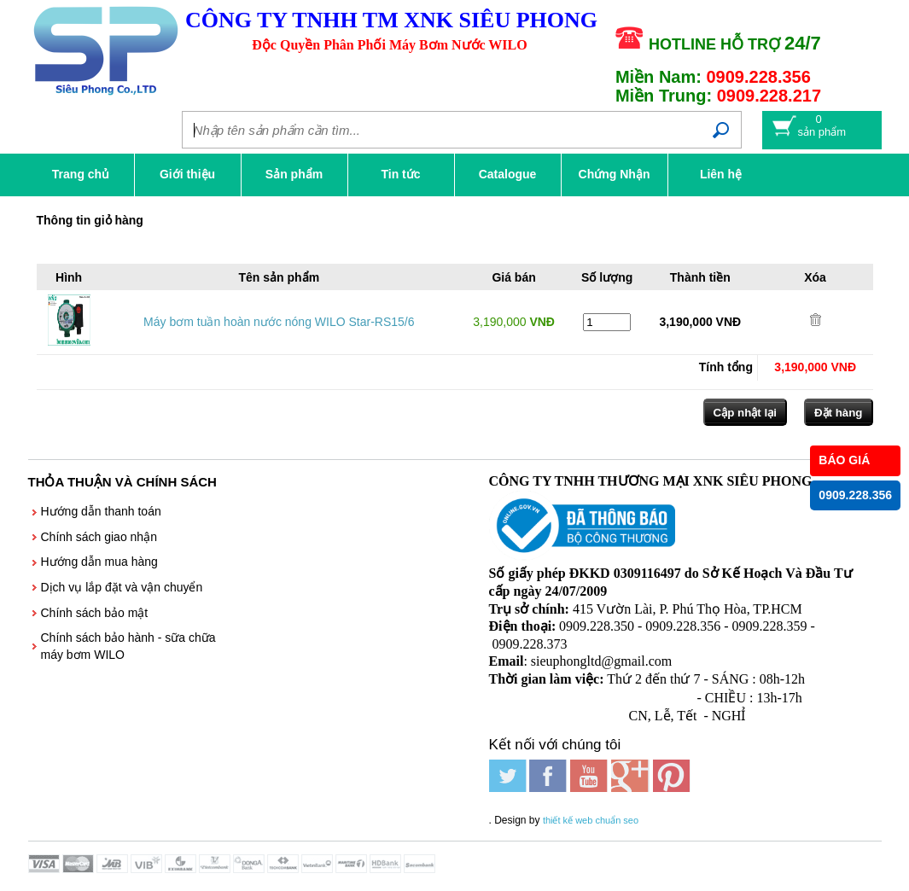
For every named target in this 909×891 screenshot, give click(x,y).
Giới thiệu (187, 174)
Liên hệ (721, 174)
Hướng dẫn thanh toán (101, 511)
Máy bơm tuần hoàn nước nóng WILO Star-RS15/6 (278, 322)
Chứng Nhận (614, 174)
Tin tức (400, 174)
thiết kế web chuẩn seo (590, 820)
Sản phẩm (294, 174)
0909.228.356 (855, 495)
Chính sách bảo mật (95, 613)
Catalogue (508, 174)
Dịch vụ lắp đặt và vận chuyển (122, 587)
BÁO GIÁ (844, 460)
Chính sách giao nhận (99, 537)
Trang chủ (80, 174)
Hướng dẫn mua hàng (99, 561)
